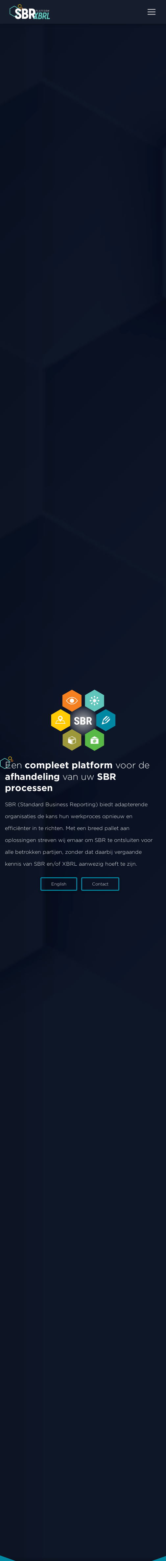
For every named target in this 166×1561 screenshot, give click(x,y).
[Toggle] (151, 12)
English (58, 884)
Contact (100, 884)
